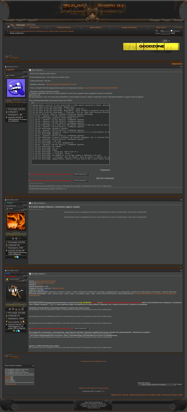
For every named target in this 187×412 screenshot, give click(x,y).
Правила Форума (95, 27)
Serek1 (37, 281)
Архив (159, 395)
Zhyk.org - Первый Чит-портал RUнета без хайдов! (138, 395)
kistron (52, 283)
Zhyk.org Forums (14, 31)
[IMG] (6, 379)
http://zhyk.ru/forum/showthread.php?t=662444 (101, 88)
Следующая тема (99, 361)
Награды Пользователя (15, 102)
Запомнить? (175, 31)
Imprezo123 (45, 281)
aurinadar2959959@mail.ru (144, 293)
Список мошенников (102, 388)
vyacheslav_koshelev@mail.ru (165, 293)
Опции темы (176, 63)
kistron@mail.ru (34, 295)
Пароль (157, 33)
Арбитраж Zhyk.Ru (42, 31)
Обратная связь (116, 395)
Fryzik (47, 283)
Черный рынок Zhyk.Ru (28, 31)
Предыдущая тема (87, 361)
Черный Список (58, 288)
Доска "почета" (161, 27)
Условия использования (170, 395)
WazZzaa (40, 283)
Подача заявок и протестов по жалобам (61, 31)
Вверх (181, 395)
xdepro (100, 302)
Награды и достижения (129, 27)
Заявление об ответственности (87, 388)
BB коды (7, 376)
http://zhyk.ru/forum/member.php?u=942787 (61, 84)
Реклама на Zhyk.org (63, 27)
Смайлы (7, 378)
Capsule (10, 69)
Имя (156, 30)
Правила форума (10, 384)
